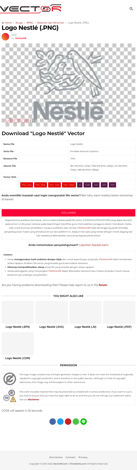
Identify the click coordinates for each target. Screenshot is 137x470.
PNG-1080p (69, 185)
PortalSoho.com (78, 463)
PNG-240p (27, 185)
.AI (80, 185)
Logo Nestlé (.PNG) (30, 27)
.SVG (96, 185)
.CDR (87, 185)
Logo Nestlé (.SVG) (51, 326)
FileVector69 (83, 228)
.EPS (104, 185)
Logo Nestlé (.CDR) (17, 358)
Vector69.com (60, 463)
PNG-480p (40, 185)
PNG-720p (54, 185)
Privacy (83, 457)
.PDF (112, 185)
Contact (71, 457)
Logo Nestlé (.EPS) (18, 326)
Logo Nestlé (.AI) (85, 326)
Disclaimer (56, 457)
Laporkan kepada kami (94, 245)
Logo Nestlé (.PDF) (119, 326)
